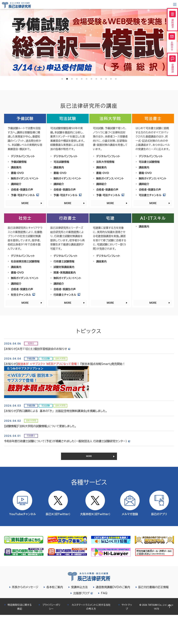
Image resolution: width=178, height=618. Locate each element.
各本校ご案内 (54, 590)
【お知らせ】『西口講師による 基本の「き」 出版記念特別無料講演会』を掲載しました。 (55, 410)
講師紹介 (16, 184)
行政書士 (67, 218)
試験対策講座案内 (64, 267)
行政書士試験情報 (64, 261)
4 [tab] (77, 79)
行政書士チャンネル (67, 294)
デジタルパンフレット (23, 156)
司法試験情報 (61, 162)
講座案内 (16, 167)
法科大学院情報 (105, 162)
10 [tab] (106, 79)
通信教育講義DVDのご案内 (113, 590)
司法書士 (153, 118)
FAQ (104, 596)
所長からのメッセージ (25, 590)
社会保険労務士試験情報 (25, 261)
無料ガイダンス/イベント (25, 178)
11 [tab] (111, 79)
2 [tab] (67, 79)
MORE (25, 203)
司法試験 (67, 118)
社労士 (25, 218)
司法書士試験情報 (149, 162)
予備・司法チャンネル (25, 195)
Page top (169, 606)
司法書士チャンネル (152, 195)
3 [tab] (72, 79)
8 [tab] (96, 79)
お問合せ (172, 46)
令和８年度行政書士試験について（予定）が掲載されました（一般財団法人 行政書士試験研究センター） (67, 441)
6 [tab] (86, 79)
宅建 (110, 218)
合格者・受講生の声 (22, 189)
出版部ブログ (83, 596)
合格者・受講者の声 (107, 189)
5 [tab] (81, 79)
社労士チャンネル (23, 294)
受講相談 (172, 72)
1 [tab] (62, 79)
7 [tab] (91, 79)
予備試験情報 (19, 162)
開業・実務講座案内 (65, 272)
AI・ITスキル (153, 218)
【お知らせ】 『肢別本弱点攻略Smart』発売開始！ (64, 363)
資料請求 (172, 21)
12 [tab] (116, 79)
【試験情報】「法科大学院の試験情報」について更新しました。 (40, 426)
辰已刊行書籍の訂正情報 (153, 590)
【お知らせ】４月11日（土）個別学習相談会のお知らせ (37, 348)
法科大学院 (110, 118)
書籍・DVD (17, 173)
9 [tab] (101, 79)
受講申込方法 (79, 590)
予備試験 (25, 118)
